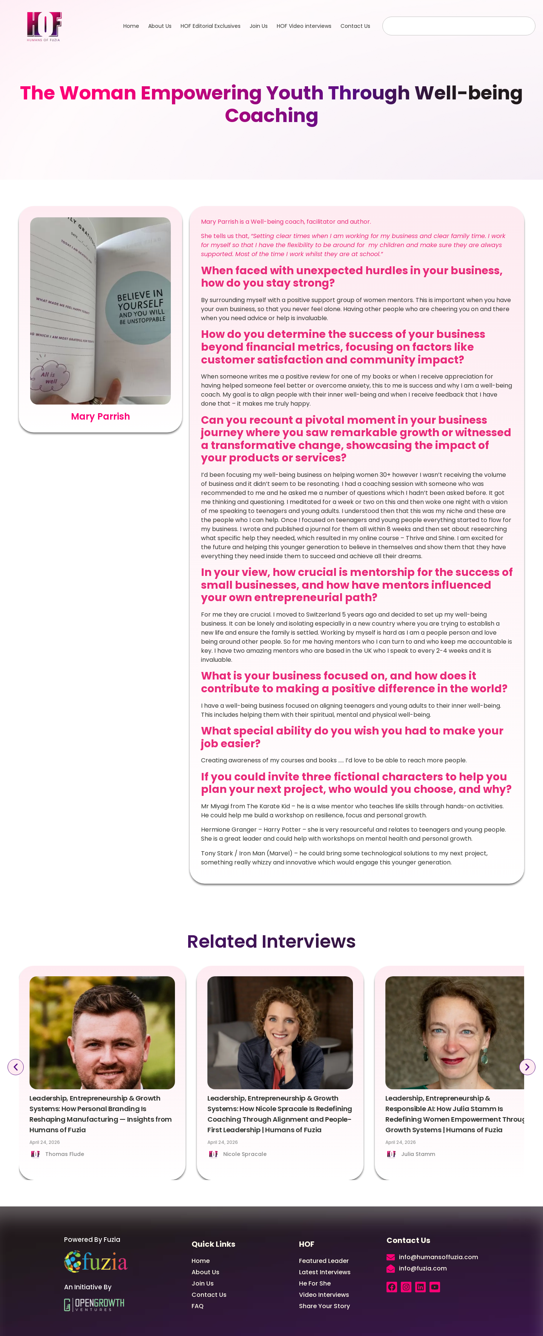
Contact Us (355, 26)
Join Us (259, 26)
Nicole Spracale (245, 1154)
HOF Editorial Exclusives (211, 26)
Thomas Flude (64, 1154)
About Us (160, 26)
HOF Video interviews (304, 26)
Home (131, 26)
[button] (16, 1067)
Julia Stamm (418, 1154)
